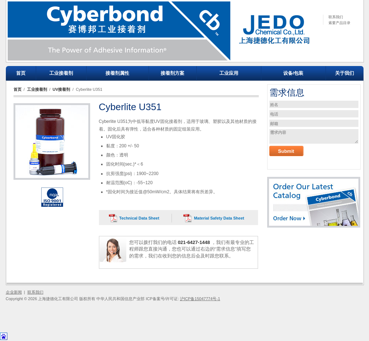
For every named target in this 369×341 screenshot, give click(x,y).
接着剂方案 (172, 73)
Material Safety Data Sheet (219, 218)
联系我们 (335, 17)
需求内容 (313, 136)
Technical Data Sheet (139, 218)
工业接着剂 (61, 73)
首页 (21, 73)
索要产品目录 (339, 23)
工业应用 (228, 73)
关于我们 (344, 73)
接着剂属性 (117, 73)
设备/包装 (293, 73)
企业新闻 (14, 292)
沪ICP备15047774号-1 (200, 299)
